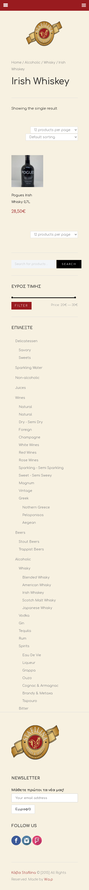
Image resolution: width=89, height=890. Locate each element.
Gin (21, 623)
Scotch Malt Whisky (39, 600)
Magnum (26, 483)
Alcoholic (32, 62)
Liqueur (28, 663)
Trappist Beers (31, 549)
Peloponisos (33, 515)
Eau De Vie (31, 655)
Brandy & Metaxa (37, 693)
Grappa (29, 670)
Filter (21, 305)
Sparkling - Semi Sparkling (41, 468)
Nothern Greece (36, 507)
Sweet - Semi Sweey (35, 475)
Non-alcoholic (27, 378)
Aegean (29, 522)
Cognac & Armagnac (40, 685)
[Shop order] (52, 137)
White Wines (29, 445)
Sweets (25, 358)
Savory (25, 350)
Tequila (25, 631)
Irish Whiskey (33, 593)
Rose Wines (28, 460)
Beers (20, 532)
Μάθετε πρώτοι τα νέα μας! (37, 790)
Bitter (23, 708)
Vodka (24, 615)
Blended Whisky (36, 577)
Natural (25, 407)
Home (16, 62)
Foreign (25, 430)
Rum (22, 638)
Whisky (49, 62)
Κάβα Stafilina (23, 873)
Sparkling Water (28, 368)
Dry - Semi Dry (31, 422)
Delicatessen (26, 341)
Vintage (25, 491)
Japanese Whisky (37, 608)
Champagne (29, 437)
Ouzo (27, 678)
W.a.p (48, 879)
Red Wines (28, 452)
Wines (20, 398)
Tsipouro (29, 701)
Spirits (24, 646)
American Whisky (36, 585)
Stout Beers (29, 542)
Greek (24, 498)
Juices (20, 388)
